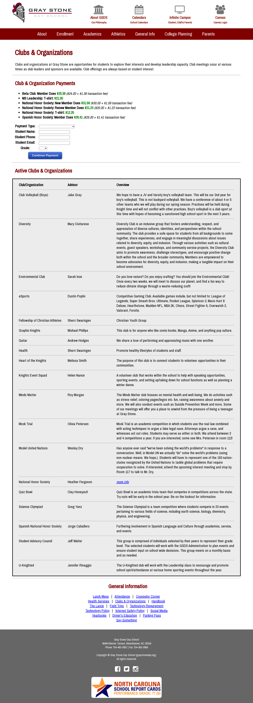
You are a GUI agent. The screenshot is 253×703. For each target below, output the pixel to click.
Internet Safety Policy (129, 610)
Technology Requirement (146, 605)
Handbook (158, 601)
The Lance (97, 605)
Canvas (220, 17)
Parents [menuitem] (208, 34)
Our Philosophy (98, 22)
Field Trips (117, 605)
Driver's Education (124, 615)
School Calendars (139, 22)
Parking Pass (152, 615)
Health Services (98, 601)
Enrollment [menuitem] (65, 34)
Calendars (139, 17)
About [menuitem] (42, 34)
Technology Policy (97, 610)
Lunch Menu (101, 596)
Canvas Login (220, 22)
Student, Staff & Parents (180, 22)
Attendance (122, 596)
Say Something (126, 620)
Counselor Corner (148, 596)
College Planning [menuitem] (178, 34)
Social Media (159, 610)
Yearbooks (99, 615)
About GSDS (98, 17)
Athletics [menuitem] (118, 34)
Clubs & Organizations (130, 601)
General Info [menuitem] (145, 34)
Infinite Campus (180, 17)
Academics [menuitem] (92, 34)
